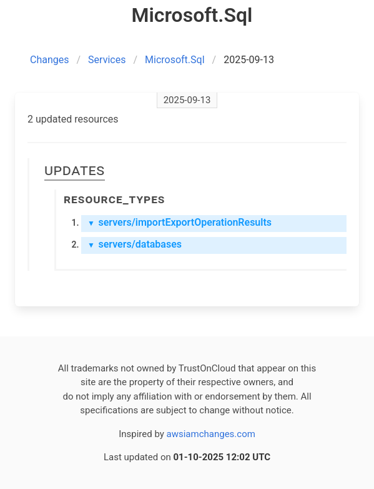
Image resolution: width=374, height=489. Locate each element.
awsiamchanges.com (211, 434)
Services (106, 60)
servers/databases (134, 244)
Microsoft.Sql (175, 60)
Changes (49, 60)
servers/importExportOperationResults (179, 222)
